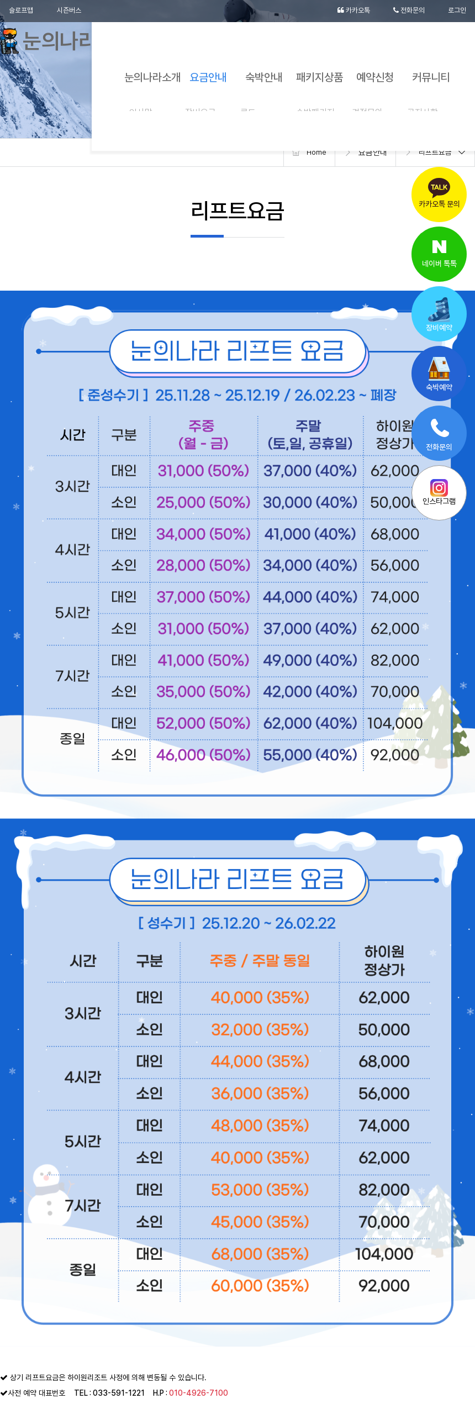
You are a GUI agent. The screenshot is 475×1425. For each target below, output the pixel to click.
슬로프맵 (22, 11)
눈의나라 (62, 44)
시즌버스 (73, 11)
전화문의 (405, 11)
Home (311, 152)
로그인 (456, 11)
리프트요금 (434, 152)
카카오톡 (347, 11)
